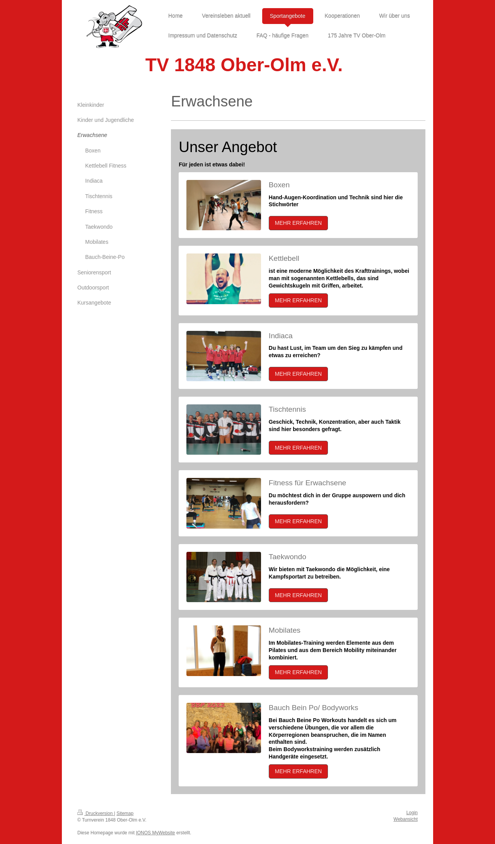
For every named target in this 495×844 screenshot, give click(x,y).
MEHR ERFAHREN (298, 223)
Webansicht (406, 819)
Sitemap (124, 813)
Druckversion (95, 813)
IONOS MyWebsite (155, 832)
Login (412, 812)
